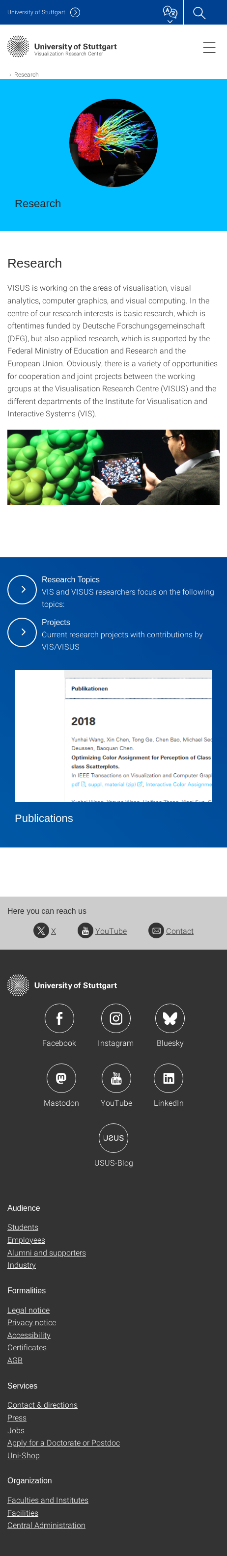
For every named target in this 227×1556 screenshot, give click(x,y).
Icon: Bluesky (170, 1018)
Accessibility (29, 1335)
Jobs (16, 1430)
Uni (36, 12)
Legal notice (28, 1310)
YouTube (102, 931)
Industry (21, 1264)
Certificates (27, 1347)
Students (22, 1227)
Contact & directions (42, 1404)
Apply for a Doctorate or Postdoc (63, 1442)
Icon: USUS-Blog (113, 1138)
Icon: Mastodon (61, 1078)
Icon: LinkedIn (168, 1078)
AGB (15, 1360)
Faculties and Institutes (47, 1500)
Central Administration (46, 1525)
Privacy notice (31, 1322)
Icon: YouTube (116, 1078)
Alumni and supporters (46, 1252)
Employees (26, 1239)
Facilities (22, 1512)
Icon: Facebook (59, 1018)
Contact (171, 931)
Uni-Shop (23, 1455)
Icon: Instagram (116, 1018)
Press (17, 1417)
